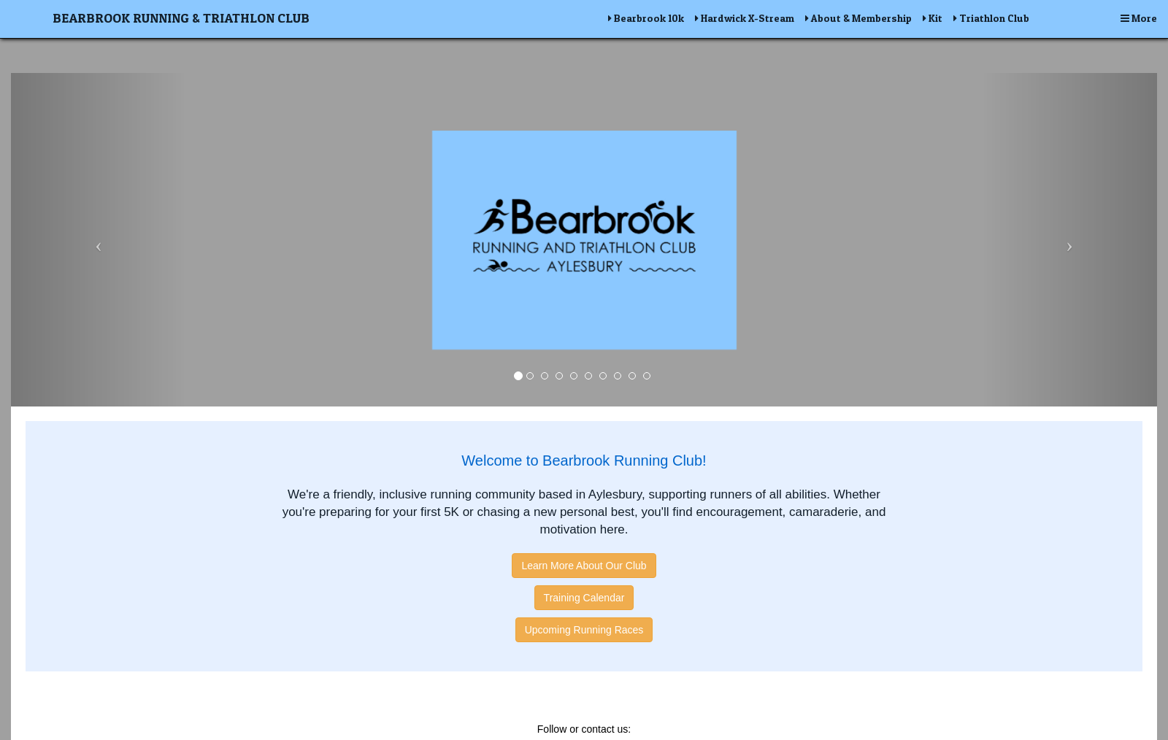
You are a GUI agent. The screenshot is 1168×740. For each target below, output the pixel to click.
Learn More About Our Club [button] (583, 565)
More (1139, 18)
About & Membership (858, 18)
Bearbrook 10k (646, 18)
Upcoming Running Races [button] (584, 630)
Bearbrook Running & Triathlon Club (181, 18)
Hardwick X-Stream (744, 18)
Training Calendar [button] (584, 598)
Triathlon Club (991, 18)
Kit (932, 18)
